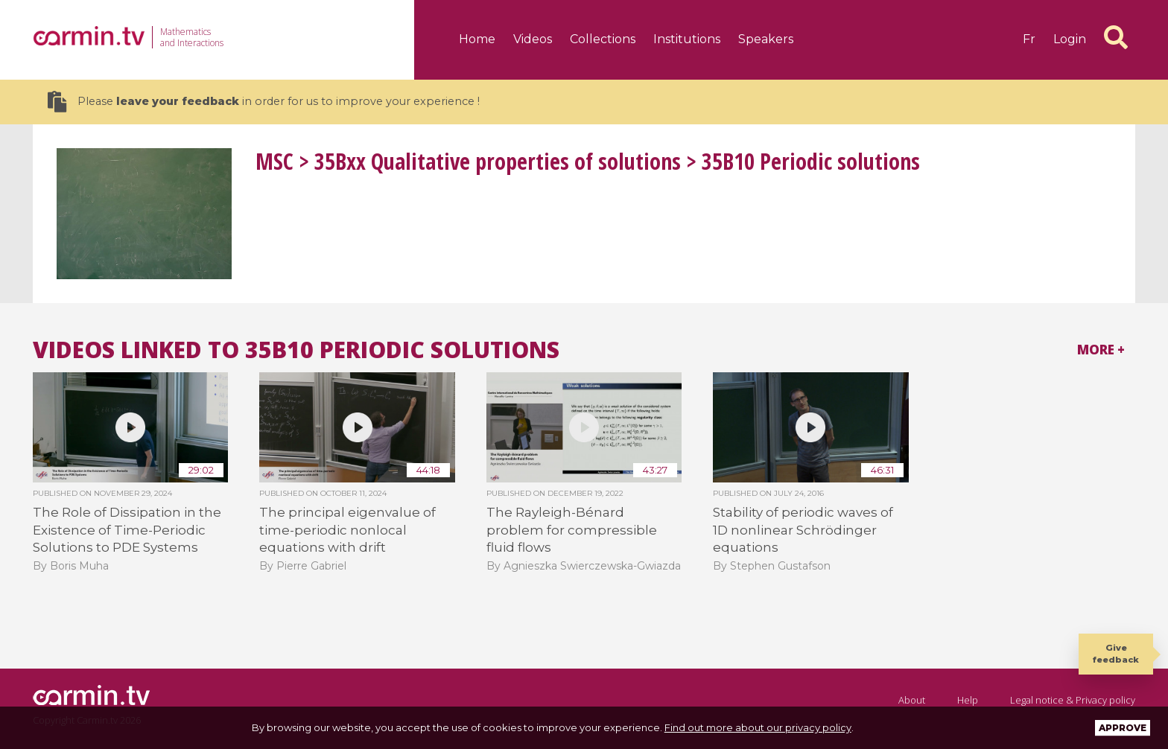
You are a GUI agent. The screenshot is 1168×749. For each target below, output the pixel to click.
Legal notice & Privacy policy (1072, 700)
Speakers (765, 39)
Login (1069, 39)
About (911, 700)
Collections (602, 39)
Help (967, 700)
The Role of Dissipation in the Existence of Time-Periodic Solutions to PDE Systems (127, 530)
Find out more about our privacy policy (757, 727)
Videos (532, 39)
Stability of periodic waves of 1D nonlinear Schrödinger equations (803, 530)
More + (1101, 349)
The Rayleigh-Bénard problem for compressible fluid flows (571, 530)
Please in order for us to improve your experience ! (264, 101)
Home (477, 39)
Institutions (686, 39)
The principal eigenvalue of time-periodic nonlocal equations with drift (347, 530)
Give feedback (1116, 653)
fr (1029, 39)
